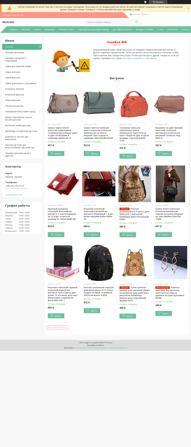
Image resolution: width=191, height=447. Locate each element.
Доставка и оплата (122, 29)
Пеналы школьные (14, 105)
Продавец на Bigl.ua (95, 345)
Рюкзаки (26, 29)
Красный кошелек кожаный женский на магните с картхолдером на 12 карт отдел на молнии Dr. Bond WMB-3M (62, 213)
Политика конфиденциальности (113, 348)
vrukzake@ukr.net (13, 194)
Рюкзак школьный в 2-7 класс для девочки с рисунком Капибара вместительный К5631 (134, 214)
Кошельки (50, 29)
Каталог (9, 46)
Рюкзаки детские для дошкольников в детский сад (19, 146)
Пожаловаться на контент (86, 348)
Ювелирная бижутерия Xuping (93, 29)
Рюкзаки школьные (14, 52)
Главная (13, 29)
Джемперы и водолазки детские (21, 131)
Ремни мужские (13, 100)
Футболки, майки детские (18, 125)
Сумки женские (12, 72)
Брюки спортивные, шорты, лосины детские (19, 118)
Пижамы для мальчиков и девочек (18, 154)
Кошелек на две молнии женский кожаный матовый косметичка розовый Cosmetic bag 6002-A (169, 132)
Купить (57, 153)
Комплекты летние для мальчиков (16, 138)
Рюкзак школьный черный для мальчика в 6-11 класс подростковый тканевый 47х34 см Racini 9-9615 (98, 291)
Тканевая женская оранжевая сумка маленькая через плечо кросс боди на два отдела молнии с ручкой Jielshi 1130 (134, 134)
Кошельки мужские (14, 94)
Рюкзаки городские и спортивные (15, 59)
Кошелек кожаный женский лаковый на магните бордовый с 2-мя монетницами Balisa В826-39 (98, 213)
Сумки (37, 29)
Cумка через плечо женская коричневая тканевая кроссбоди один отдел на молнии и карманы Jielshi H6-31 (62, 132)
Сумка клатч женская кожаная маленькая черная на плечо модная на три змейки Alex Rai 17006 (169, 213)
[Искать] (137, 22)
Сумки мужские (12, 77)
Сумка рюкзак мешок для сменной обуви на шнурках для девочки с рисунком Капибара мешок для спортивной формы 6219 (134, 294)
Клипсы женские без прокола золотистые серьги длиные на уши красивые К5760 (169, 292)
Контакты (173, 29)
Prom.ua (108, 342)
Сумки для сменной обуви (18, 66)
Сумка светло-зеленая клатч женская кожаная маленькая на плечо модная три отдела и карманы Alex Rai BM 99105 (98, 132)
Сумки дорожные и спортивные (20, 83)
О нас (160, 29)
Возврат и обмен (144, 29)
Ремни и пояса (66, 29)
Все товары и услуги (57, 327)
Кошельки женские (14, 88)
